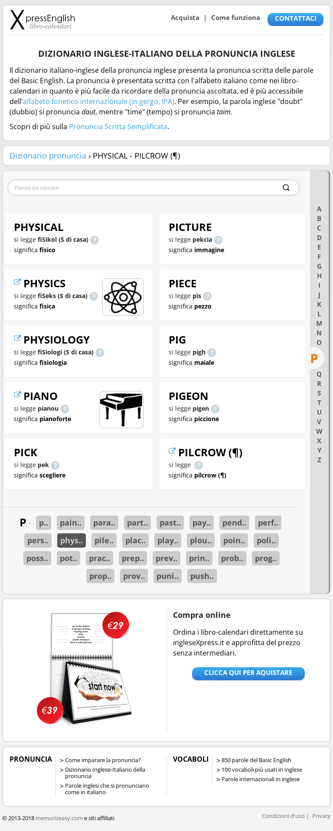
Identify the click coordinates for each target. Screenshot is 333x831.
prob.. (232, 558)
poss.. (37, 558)
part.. (137, 522)
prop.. (100, 576)
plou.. (201, 540)
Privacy (321, 816)
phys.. (71, 540)
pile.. (104, 540)
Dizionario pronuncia (48, 155)
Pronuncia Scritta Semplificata (118, 126)
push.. (202, 576)
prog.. (266, 558)
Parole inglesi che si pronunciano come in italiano (107, 789)
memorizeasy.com (59, 818)
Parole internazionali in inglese (261, 779)
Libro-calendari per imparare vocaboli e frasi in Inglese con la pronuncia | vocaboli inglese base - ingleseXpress (42, 19)
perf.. (268, 522)
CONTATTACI (296, 18)
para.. (104, 522)
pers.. (38, 540)
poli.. (266, 540)
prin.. (199, 558)
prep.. (133, 558)
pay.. (202, 522)
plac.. (135, 540)
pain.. (71, 522)
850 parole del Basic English (256, 760)
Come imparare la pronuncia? (103, 760)
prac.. (99, 558)
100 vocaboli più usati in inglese (262, 769)
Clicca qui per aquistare (248, 672)
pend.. (234, 522)
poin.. (234, 540)
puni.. (168, 576)
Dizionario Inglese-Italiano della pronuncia (105, 773)
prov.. (134, 576)
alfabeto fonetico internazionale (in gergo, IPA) (98, 101)
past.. (170, 522)
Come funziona (235, 17)
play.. (167, 540)
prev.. (166, 558)
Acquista (185, 17)
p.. (43, 522)
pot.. (68, 558)
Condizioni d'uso (283, 816)
